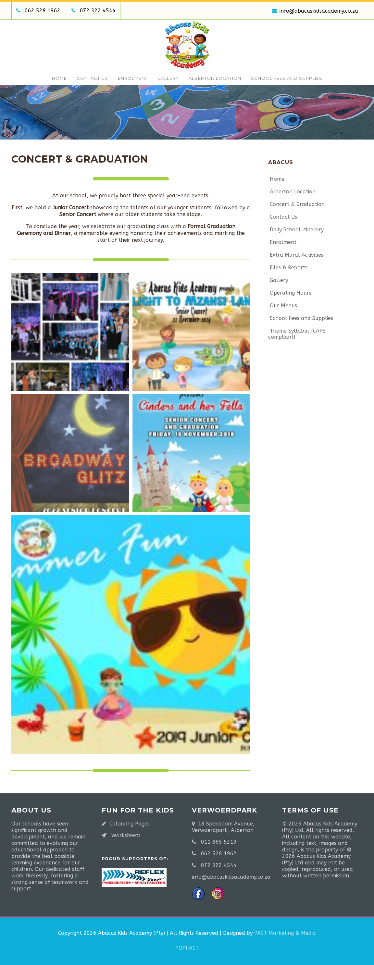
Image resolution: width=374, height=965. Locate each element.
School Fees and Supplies (286, 78)
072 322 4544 (98, 10)
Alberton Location (215, 78)
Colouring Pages (129, 824)
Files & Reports (287, 267)
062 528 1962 (42, 10)
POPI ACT (187, 948)
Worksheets (126, 835)
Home (59, 78)
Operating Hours (289, 293)
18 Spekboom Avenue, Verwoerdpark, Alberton (223, 827)
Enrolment (133, 78)
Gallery (168, 78)
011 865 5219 (219, 842)
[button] (70, 332)
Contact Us (92, 78)
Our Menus (282, 305)
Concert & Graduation (296, 204)
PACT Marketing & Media (285, 933)
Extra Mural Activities (295, 255)
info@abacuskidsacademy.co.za (315, 11)
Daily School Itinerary (296, 229)
